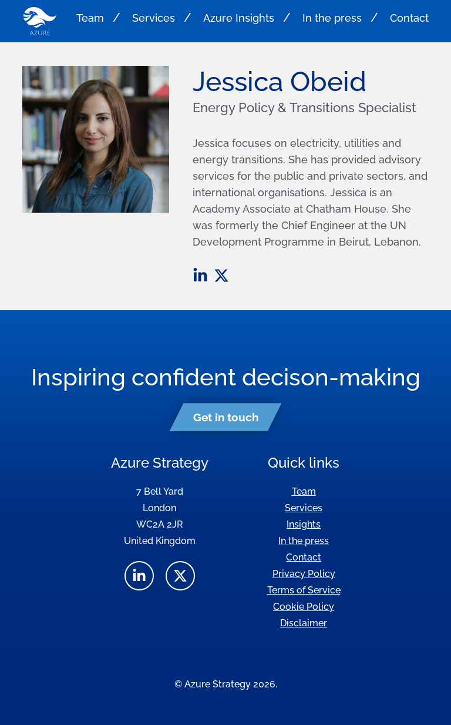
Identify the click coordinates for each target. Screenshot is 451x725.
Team (90, 18)
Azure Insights (238, 18)
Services (153, 18)
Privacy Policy (303, 573)
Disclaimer (303, 623)
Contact (409, 18)
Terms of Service (304, 590)
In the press (332, 18)
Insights (304, 524)
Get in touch (225, 417)
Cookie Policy (303, 606)
